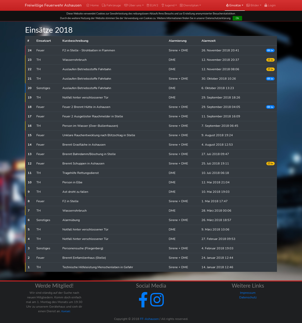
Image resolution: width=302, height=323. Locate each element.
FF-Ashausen (149, 319)
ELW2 (152, 5)
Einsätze (233, 5)
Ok (237, 18)
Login (270, 5)
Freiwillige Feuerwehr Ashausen (53, 5)
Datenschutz (248, 297)
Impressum (248, 293)
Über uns (132, 5)
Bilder (252, 5)
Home (92, 5)
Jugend (167, 5)
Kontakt (65, 311)
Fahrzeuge (111, 5)
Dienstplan (189, 5)
